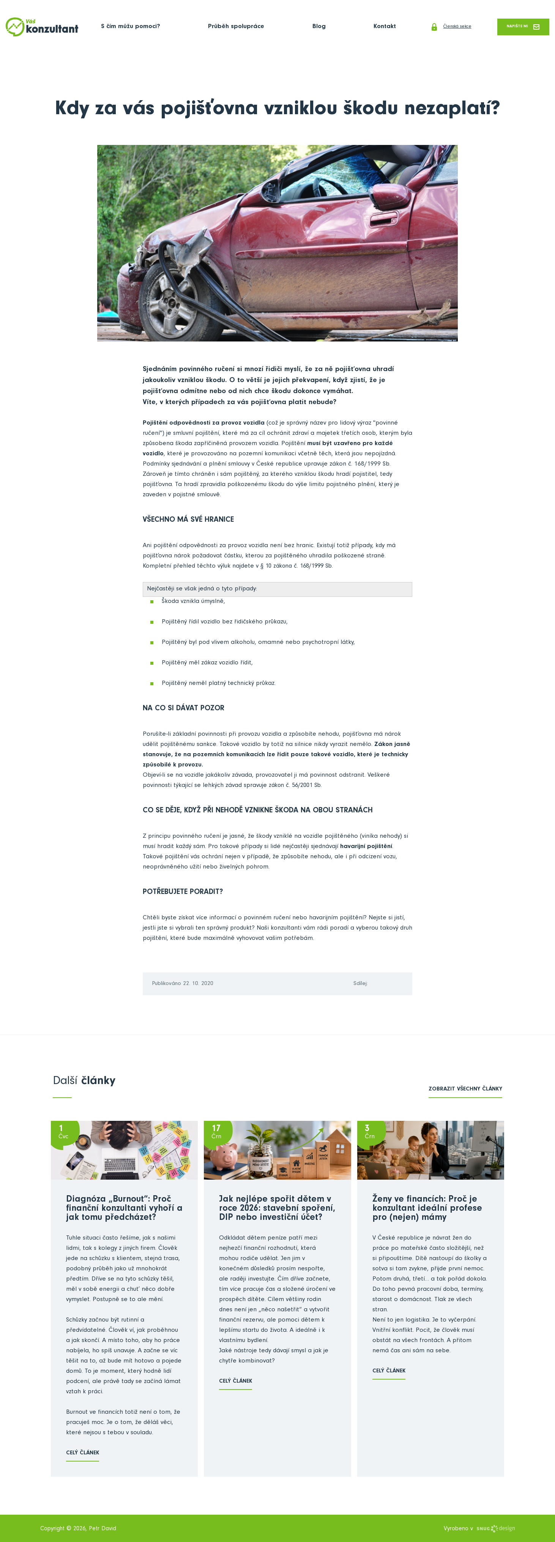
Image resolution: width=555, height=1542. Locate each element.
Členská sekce (426, 27)
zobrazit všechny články (465, 1090)
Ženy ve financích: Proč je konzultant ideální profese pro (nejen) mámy (427, 1210)
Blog (295, 27)
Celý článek (82, 1454)
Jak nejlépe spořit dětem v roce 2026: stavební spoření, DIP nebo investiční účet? (277, 1210)
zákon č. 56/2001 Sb (297, 787)
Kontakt (349, 27)
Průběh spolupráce (224, 27)
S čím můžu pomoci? (130, 27)
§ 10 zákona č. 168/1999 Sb (299, 567)
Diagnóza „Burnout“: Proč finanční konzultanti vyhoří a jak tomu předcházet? (124, 1210)
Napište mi (516, 27)
